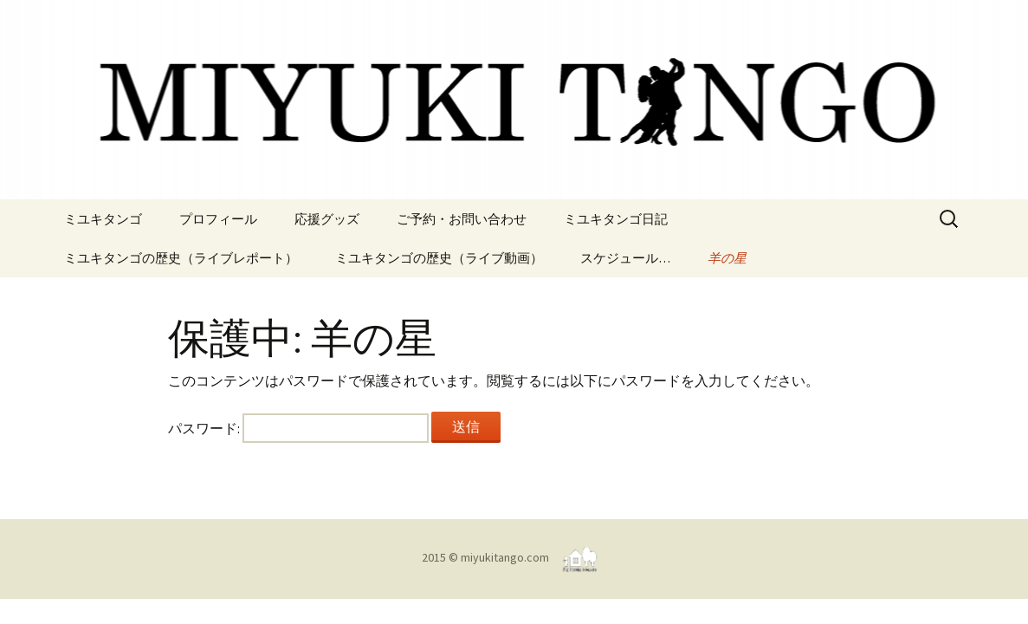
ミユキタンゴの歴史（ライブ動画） (439, 258)
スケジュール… (625, 258)
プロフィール (218, 219)
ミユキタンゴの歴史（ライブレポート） (181, 258)
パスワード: (298, 428)
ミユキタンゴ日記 (616, 219)
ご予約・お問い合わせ (462, 219)
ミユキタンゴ (103, 219)
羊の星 (727, 258)
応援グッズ (326, 219)
